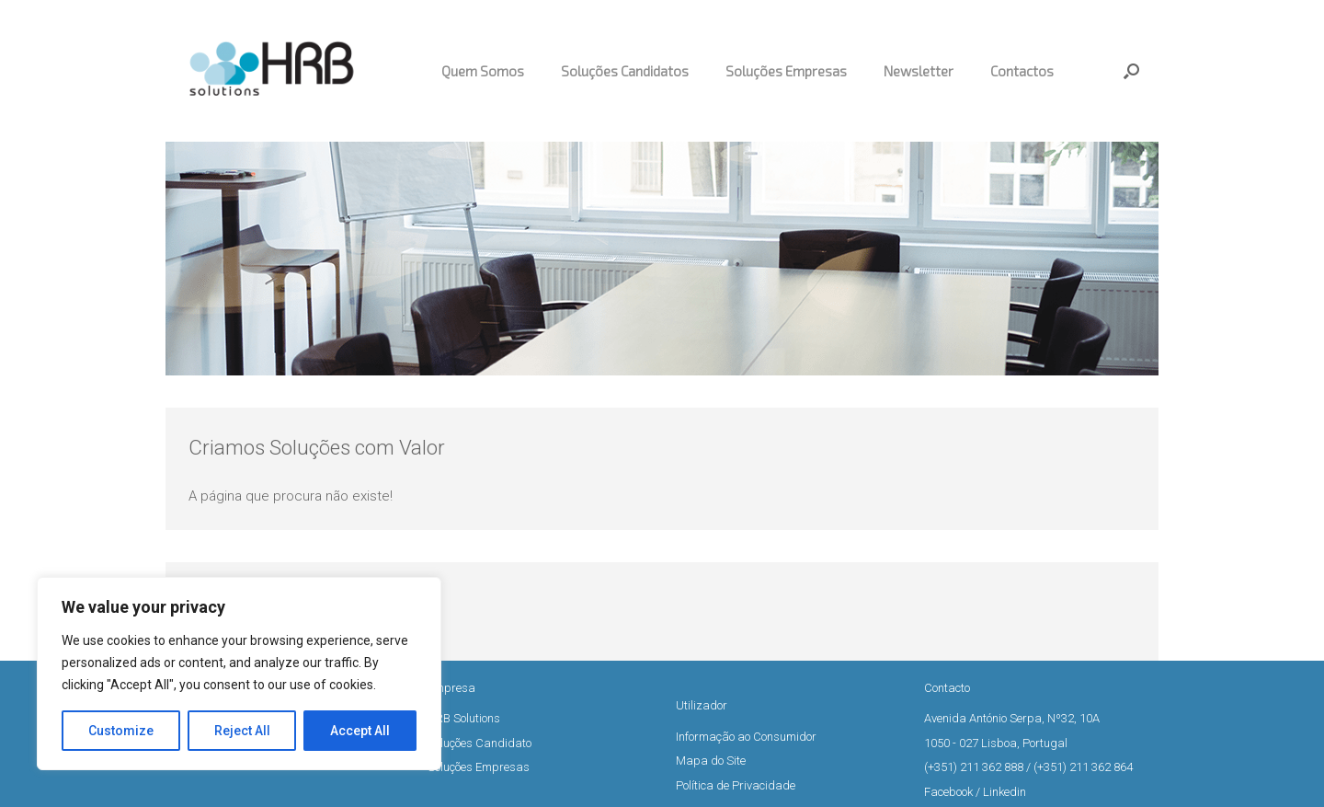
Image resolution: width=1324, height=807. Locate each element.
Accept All (360, 730)
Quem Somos (482, 71)
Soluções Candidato (479, 743)
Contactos (1022, 71)
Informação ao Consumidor (746, 737)
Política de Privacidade (735, 785)
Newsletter (918, 71)
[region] (239, 673)
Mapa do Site (711, 760)
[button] (1131, 71)
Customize (121, 730)
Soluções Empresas (786, 71)
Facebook (948, 792)
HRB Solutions (464, 718)
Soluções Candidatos (625, 71)
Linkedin (1004, 792)
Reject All (242, 730)
